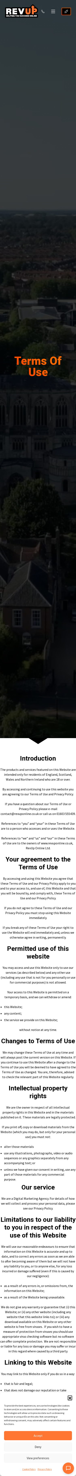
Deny (38, 1447)
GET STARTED (66, 11)
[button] (70, 1398)
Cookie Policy (29, 1469)
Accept (38, 1436)
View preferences (38, 1458)
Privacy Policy (45, 1469)
